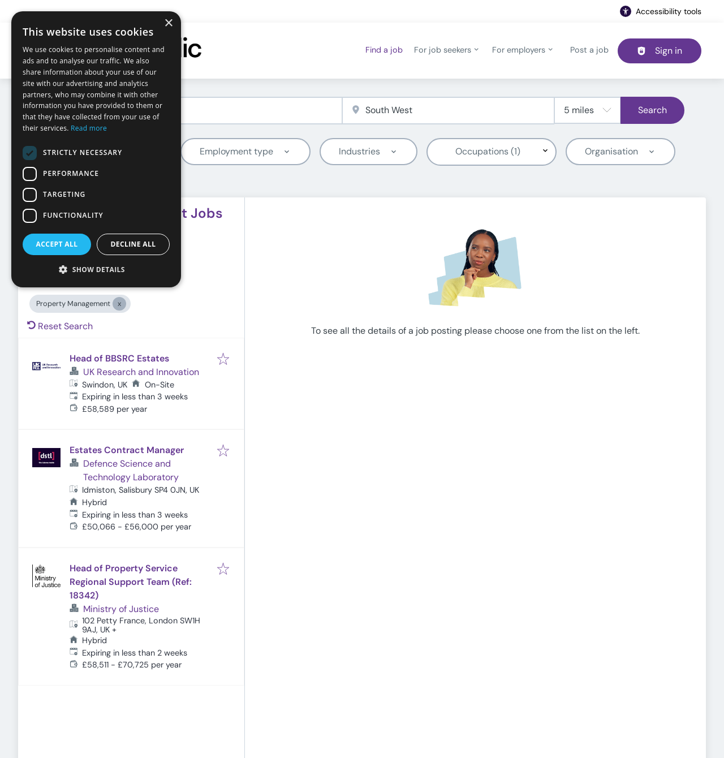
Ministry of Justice (121, 609)
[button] (96, 269)
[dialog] (96, 149)
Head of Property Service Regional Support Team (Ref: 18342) (131, 581)
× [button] (168, 23)
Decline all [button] (133, 244)
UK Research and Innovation (141, 372)
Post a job (589, 50)
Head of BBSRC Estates (119, 358)
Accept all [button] (57, 244)
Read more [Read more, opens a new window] (89, 128)
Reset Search (60, 326)
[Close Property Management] (119, 304)
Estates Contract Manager (127, 450)
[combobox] (191, 110)
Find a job (384, 50)
